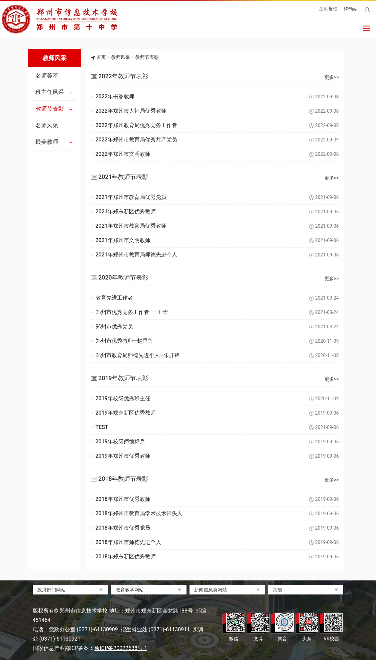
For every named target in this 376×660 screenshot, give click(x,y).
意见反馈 (328, 9)
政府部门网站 (51, 589)
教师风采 (120, 57)
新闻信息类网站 (210, 589)
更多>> (332, 77)
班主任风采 (49, 92)
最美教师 (46, 141)
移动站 (351, 9)
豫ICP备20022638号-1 (120, 648)
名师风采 (46, 125)
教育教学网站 (130, 589)
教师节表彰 (49, 108)
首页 (101, 57)
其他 (277, 589)
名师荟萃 (46, 75)
